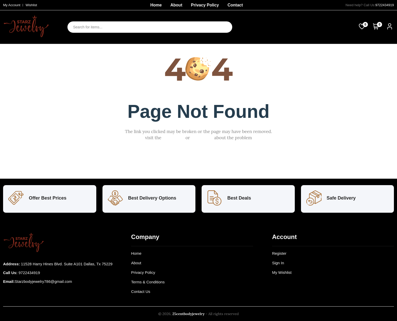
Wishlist (31, 5)
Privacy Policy (205, 5)
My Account (11, 5)
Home (156, 5)
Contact (235, 5)
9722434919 (384, 5)
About (176, 5)
